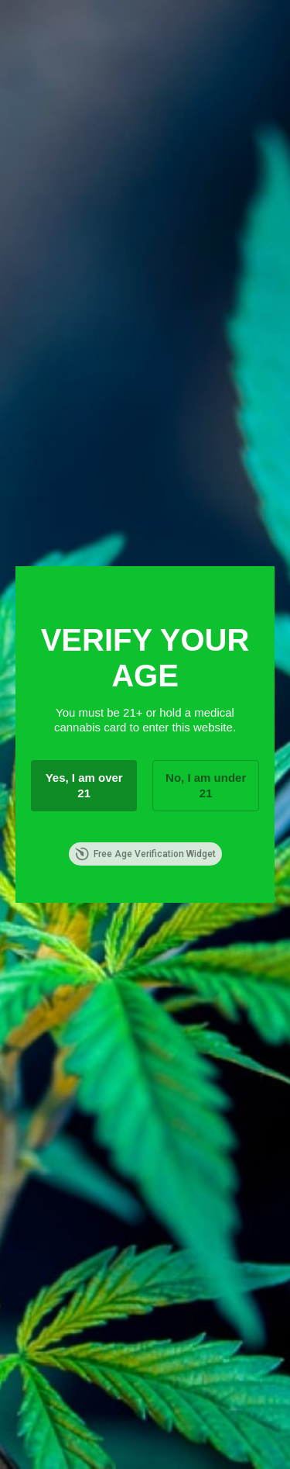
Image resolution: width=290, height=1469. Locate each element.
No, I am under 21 (205, 785)
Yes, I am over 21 (84, 785)
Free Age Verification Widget (145, 854)
